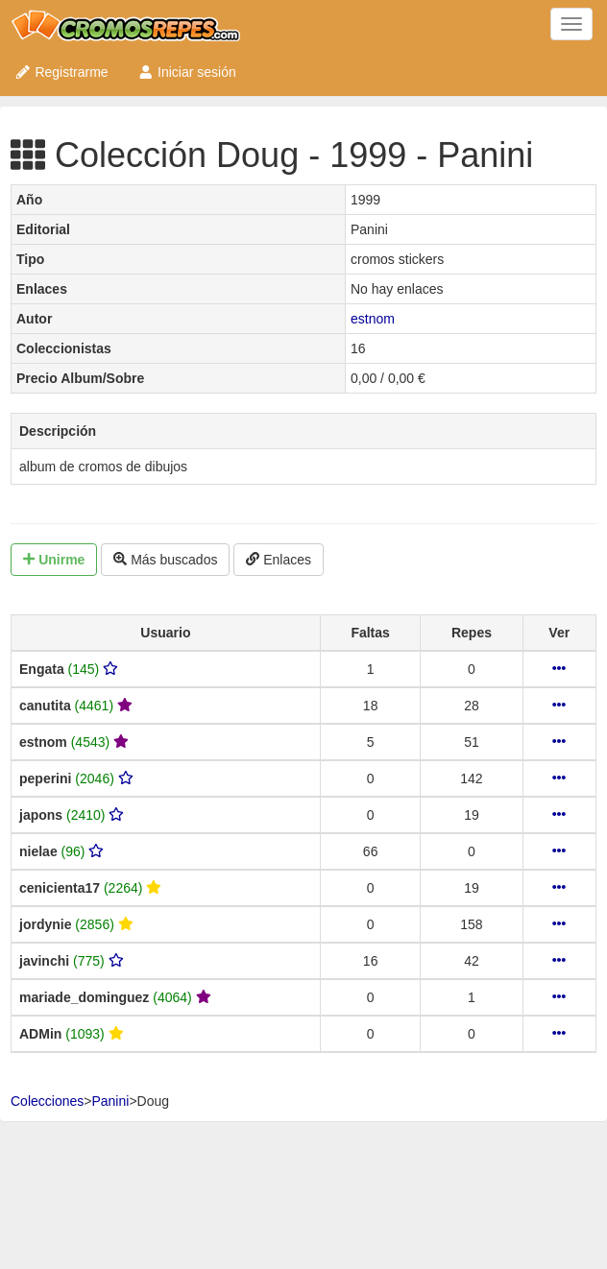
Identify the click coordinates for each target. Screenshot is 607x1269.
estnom (373, 318)
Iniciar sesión (186, 72)
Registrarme (61, 72)
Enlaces (278, 559)
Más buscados (165, 559)
